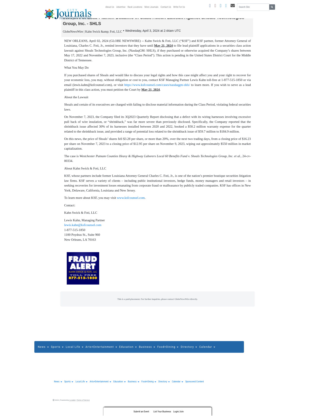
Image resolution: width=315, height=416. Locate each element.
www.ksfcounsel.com (131, 201)
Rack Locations (134, 7)
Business (147, 350)
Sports (57, 350)
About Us (109, 7)
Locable (72, 404)
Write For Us (179, 7)
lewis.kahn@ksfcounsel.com (82, 228)
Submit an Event (141, 411)
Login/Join (178, 411)
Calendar (207, 350)
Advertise (120, 7)
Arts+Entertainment (101, 350)
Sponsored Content (194, 385)
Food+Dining (167, 350)
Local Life (74, 350)
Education (128, 350)
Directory (189, 350)
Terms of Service (83, 404)
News (43, 350)
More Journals (151, 7)
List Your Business (162, 411)
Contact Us (166, 7)
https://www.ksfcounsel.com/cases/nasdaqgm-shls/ (157, 88)
